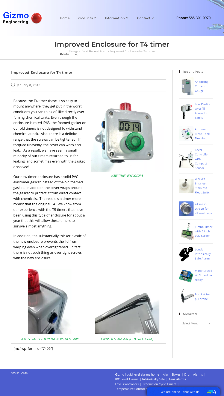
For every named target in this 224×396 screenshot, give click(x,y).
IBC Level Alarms (126, 379)
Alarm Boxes (171, 374)
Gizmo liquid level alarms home (137, 374)
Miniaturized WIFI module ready (203, 275)
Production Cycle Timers (159, 384)
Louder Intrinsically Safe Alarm (203, 253)
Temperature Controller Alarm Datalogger (144, 389)
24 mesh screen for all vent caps (203, 208)
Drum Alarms (193, 374)
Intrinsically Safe (153, 379)
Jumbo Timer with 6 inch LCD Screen (203, 231)
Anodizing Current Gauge (201, 86)
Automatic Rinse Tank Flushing (202, 133)
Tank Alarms (177, 379)
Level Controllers (127, 384)
